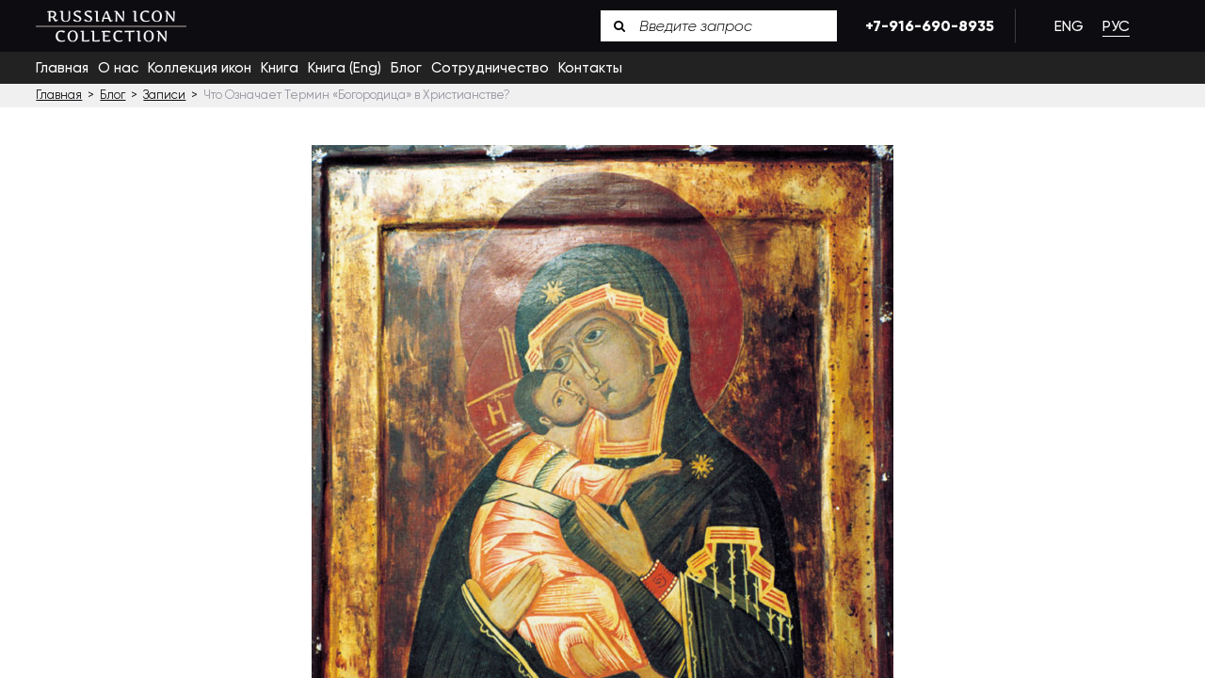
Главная (62, 67)
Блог (406, 67)
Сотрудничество (490, 67)
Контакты (590, 67)
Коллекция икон (199, 67)
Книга (279, 67)
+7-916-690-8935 (926, 26)
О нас (118, 67)
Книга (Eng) (344, 67)
